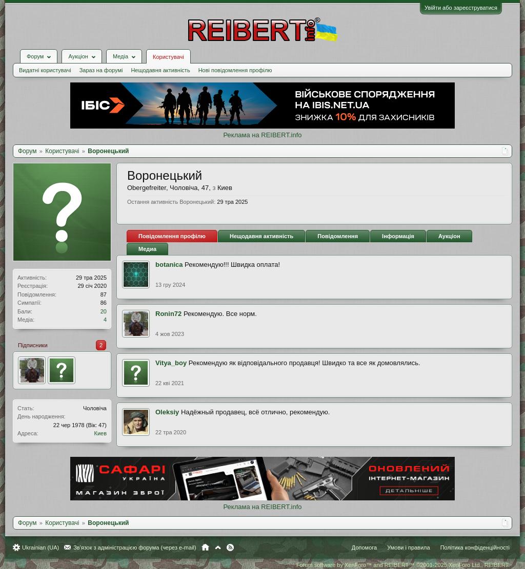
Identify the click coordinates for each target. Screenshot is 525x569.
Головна (205, 547)
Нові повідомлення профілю (235, 70)
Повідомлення (337, 236)
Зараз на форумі (101, 70)
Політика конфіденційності (475, 547)
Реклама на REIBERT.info (262, 135)
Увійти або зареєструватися (461, 8)
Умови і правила (408, 547)
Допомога (364, 547)
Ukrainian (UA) (40, 547)
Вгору (217, 547)
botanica (169, 264)
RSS (230, 547)
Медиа (147, 249)
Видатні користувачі (45, 70)
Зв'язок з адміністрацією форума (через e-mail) (134, 547)
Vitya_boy (171, 363)
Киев (100, 433)
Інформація (398, 236)
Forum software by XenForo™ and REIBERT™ (403, 565)
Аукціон (449, 236)
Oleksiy (167, 412)
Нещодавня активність (160, 70)
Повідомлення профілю (172, 236)
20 (103, 311)
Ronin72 (168, 314)
